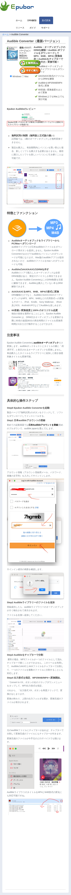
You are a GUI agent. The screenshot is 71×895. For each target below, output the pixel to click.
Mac (25, 76)
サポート (45, 27)
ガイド (32, 27)
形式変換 (46, 20)
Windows (15, 76)
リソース (20, 27)
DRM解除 (32, 20)
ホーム (19, 20)
